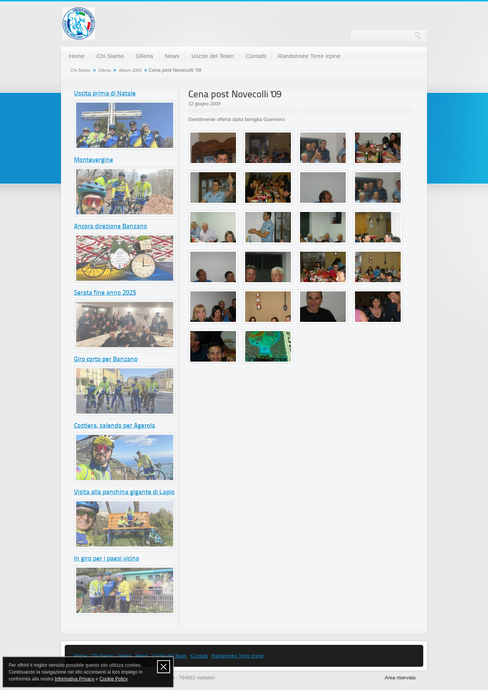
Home (77, 56)
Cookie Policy (114, 679)
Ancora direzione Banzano (110, 226)
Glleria (144, 56)
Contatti (256, 56)
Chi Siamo (110, 56)
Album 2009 (130, 70)
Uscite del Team (212, 56)
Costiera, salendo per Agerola (114, 426)
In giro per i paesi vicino (106, 559)
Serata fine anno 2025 (105, 293)
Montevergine (93, 160)
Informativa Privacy (74, 679)
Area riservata (400, 677)
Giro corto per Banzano (106, 359)
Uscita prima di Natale (105, 93)
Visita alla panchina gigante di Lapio (124, 492)
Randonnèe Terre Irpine (309, 56)
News (172, 56)
